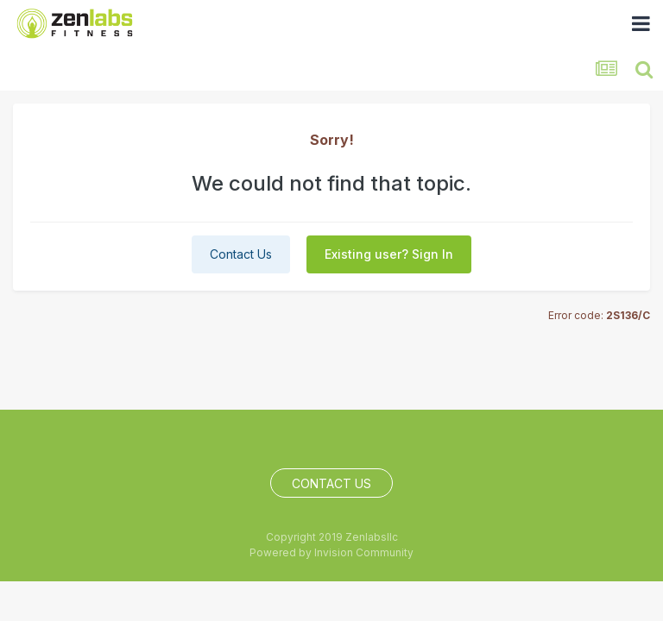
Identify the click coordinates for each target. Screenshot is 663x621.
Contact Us (241, 254)
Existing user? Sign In (389, 254)
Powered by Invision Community (331, 552)
